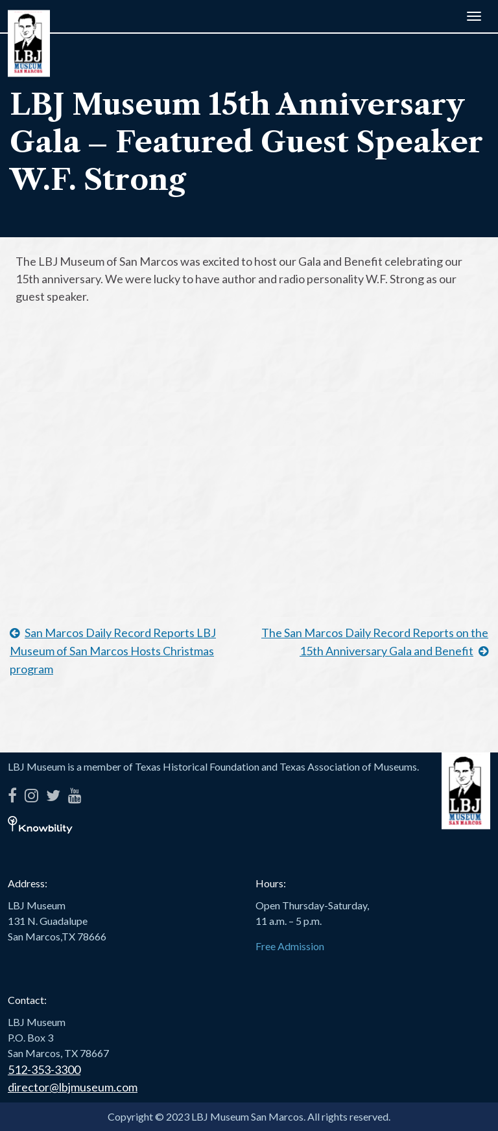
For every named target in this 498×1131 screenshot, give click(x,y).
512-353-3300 (44, 1069)
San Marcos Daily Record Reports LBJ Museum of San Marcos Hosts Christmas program (113, 650)
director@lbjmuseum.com (72, 1087)
